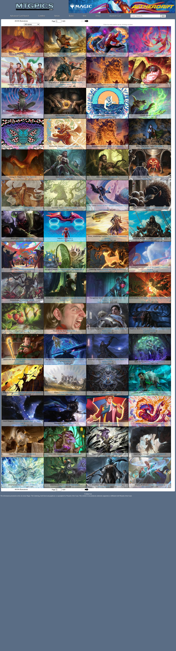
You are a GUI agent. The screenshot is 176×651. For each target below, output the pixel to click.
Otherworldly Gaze (102, 115)
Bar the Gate (50, 359)
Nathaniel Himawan (103, 394)
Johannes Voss (62, 363)
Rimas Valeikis (61, 148)
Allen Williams (19, 210)
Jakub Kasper (19, 363)
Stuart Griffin (19, 333)
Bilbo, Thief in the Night (144, 146)
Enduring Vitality (96, 269)
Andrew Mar (146, 117)
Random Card (115, 16)
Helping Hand (8, 392)
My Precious (59, 115)
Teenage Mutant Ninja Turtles (153, 392)
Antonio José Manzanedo (19, 302)
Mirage (27, 331)
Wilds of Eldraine (156, 177)
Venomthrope (14, 300)
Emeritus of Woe (56, 485)
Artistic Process (141, 423)
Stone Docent (14, 454)
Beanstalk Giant (57, 208)
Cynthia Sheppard (62, 425)
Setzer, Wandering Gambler (97, 236)
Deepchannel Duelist (15, 485)
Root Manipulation (141, 362)
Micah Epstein (62, 302)
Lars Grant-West (104, 210)
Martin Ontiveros (19, 148)
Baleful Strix (17, 146)
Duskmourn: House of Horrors (113, 269)
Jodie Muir (104, 363)
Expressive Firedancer (99, 54)
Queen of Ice (14, 208)
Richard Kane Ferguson (19, 487)
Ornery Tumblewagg (138, 208)
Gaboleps (146, 86)
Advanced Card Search (19, 16)
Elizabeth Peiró (145, 363)
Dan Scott (104, 179)
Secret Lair (154, 85)
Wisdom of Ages (99, 392)
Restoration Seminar (99, 85)
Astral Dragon (8, 421)
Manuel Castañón (147, 271)
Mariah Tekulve (146, 425)
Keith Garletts (147, 179)
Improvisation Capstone (141, 54)
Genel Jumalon (18, 271)
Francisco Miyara (19, 179)
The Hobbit (31, 54)
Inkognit (18, 456)
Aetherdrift (67, 238)
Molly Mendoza (103, 117)
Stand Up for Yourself (141, 454)
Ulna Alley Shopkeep (56, 454)
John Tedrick (19, 56)
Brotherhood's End (135, 298)
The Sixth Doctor (102, 423)
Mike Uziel (104, 425)
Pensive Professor (141, 485)
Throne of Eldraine (27, 208)
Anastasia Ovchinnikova (19, 425)
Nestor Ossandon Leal (61, 86)
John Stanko (104, 333)
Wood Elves (60, 177)
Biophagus (14, 238)
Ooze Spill (138, 392)
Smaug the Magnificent (17, 54)
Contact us (88, 494)
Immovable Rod (9, 359)
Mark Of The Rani (59, 331)
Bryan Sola (146, 333)
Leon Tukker (61, 394)
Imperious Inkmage (99, 485)
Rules (71, 16)
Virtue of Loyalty (142, 177)
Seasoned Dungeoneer (95, 329)
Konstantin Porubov (103, 302)
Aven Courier (91, 205)
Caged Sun (145, 85)
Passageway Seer (96, 298)
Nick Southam (62, 210)
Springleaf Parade (51, 269)
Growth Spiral (145, 115)
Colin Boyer (61, 333)
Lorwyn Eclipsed (30, 485)
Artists (57, 16)
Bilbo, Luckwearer (59, 54)
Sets (84, 16)
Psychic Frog (16, 115)
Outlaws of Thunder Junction (157, 208)
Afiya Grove (19, 331)
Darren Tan (103, 456)
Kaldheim (71, 423)
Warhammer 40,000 (26, 238)
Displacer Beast (135, 329)
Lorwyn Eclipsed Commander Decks (71, 269)
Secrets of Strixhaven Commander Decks (70, 83)
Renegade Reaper (60, 423)
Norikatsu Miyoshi (104, 240)
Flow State (14, 269)
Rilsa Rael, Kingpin (53, 298)
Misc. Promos (72, 54)
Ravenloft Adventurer (95, 359)
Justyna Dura (147, 240)
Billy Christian (103, 56)
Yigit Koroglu (61, 56)
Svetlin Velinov (146, 394)
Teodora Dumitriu (19, 240)
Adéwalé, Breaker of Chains (143, 238)
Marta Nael (146, 56)
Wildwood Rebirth (102, 177)
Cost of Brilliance (99, 454)
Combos (41, 16)
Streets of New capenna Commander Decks (112, 205)
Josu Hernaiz (104, 86)
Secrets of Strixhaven (115, 54)
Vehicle (60, 238)
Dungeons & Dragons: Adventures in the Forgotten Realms (70, 360)
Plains (56, 392)
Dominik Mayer (146, 302)
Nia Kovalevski (146, 148)
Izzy (146, 210)
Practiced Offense (14, 85)
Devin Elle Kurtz (62, 240)
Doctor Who (71, 331)
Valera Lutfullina (61, 117)
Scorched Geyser (137, 267)
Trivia (98, 16)
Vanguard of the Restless (57, 82)
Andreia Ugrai (61, 179)
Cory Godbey (62, 271)
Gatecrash (113, 177)
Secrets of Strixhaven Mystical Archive (157, 298)
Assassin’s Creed (160, 238)
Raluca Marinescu (19, 86)
